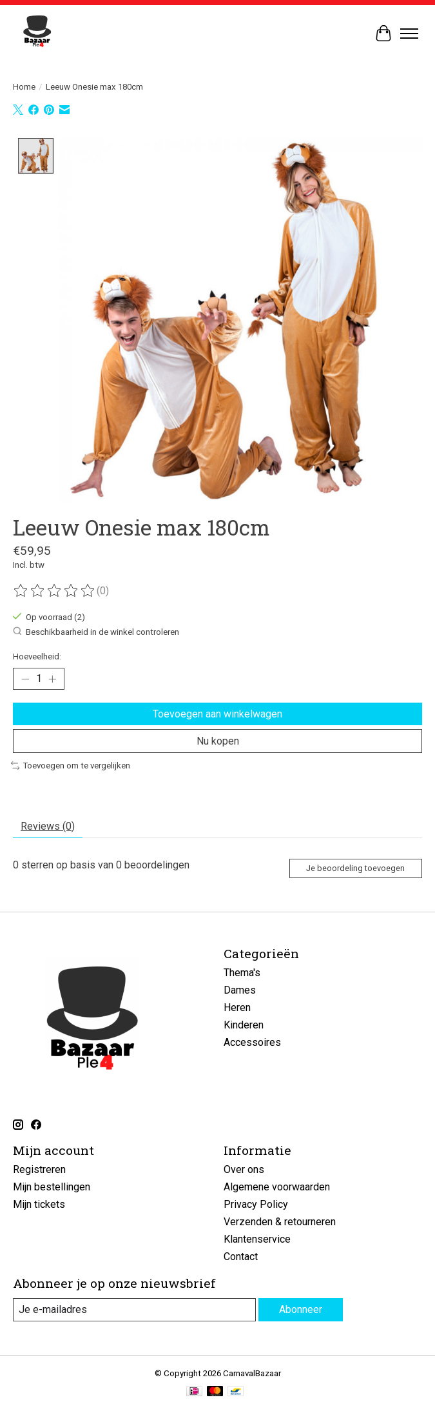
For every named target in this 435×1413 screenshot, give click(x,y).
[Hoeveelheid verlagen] (25, 678)
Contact (241, 1256)
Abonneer (300, 1309)
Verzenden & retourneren (280, 1222)
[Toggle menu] (409, 33)
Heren (237, 1007)
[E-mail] (134, 1309)
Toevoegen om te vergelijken (70, 765)
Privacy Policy (256, 1204)
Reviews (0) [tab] (48, 825)
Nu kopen (218, 740)
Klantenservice (257, 1239)
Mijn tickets (39, 1204)
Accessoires (252, 1042)
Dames (240, 990)
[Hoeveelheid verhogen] (52, 678)
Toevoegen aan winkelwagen (217, 713)
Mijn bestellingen (51, 1187)
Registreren (39, 1169)
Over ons (244, 1169)
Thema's (242, 973)
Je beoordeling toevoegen (355, 868)
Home (24, 87)
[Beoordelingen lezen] (55, 590)
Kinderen (244, 1025)
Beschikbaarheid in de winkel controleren (96, 631)
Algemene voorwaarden (277, 1187)
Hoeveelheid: (37, 656)
